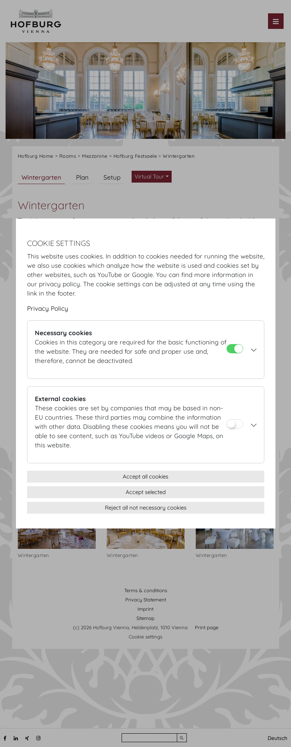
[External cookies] (234, 423)
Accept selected (146, 492)
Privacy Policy (47, 308)
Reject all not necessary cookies (145, 507)
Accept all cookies (145, 476)
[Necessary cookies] (234, 348)
